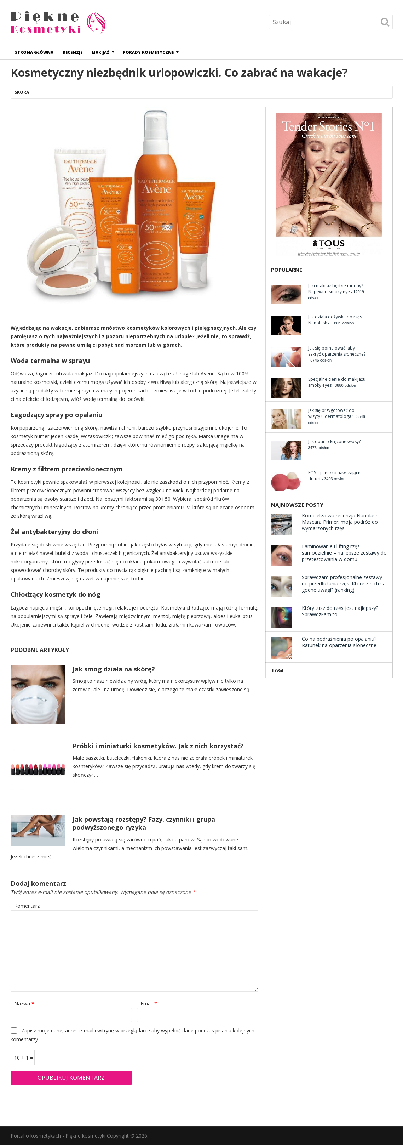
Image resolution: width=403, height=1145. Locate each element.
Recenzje (73, 52)
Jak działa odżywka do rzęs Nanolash (335, 320)
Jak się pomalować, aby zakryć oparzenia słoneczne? (336, 351)
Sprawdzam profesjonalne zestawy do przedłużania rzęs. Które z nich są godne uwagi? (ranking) (344, 583)
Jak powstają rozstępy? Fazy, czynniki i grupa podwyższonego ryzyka (144, 823)
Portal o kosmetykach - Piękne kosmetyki (58, 1135)
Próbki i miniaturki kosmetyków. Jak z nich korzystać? (158, 746)
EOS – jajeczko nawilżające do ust (334, 476)
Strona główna (34, 52)
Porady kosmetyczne (148, 52)
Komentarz (27, 905)
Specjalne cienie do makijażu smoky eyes (336, 382)
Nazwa (24, 1003)
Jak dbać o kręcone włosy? (334, 441)
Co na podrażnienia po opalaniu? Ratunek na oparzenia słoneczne (339, 641)
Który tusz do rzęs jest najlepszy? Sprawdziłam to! (340, 611)
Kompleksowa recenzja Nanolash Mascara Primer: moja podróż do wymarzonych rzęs (340, 522)
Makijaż (101, 52)
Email (148, 1003)
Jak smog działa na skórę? (115, 669)
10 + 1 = (24, 1057)
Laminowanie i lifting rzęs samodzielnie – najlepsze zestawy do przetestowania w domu (344, 552)
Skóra (22, 92)
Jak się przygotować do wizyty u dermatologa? (331, 413)
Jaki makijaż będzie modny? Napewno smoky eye (335, 289)
